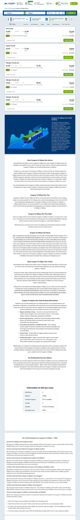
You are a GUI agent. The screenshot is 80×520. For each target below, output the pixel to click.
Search (71, 13)
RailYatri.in (52, 462)
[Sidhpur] (35, 13)
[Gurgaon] (14, 13)
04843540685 (64, 3)
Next (73, 19)
